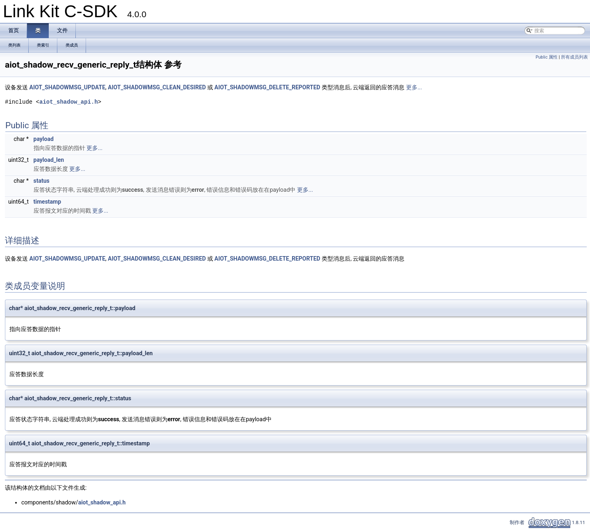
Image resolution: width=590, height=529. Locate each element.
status (42, 180)
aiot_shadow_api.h (68, 102)
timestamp (47, 201)
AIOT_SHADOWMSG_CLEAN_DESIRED (157, 87)
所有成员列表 (574, 57)
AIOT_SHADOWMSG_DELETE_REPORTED (267, 87)
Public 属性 (547, 57)
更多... (414, 87)
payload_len (49, 160)
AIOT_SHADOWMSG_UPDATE (67, 87)
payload (44, 139)
